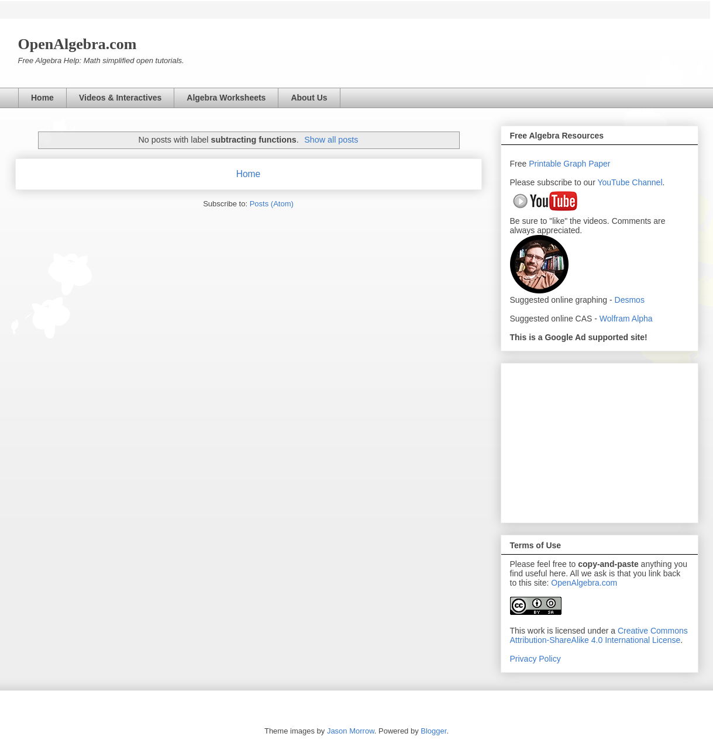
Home (42, 97)
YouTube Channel (629, 182)
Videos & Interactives (120, 97)
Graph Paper (586, 163)
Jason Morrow (350, 731)
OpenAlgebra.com (584, 582)
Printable (546, 163)
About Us (309, 97)
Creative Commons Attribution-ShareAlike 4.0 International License (599, 635)
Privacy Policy (535, 658)
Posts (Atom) (272, 203)
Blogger (433, 731)
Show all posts (331, 139)
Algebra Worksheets (226, 97)
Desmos (630, 300)
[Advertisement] (599, 441)
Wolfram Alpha (626, 318)
